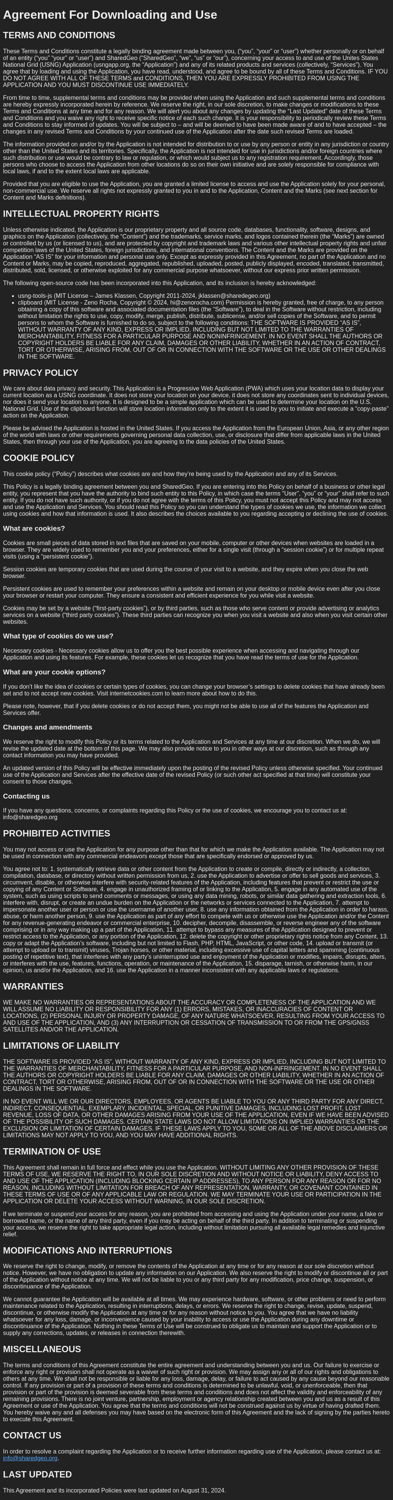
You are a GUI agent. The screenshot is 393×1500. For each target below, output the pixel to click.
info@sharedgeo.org (30, 1458)
